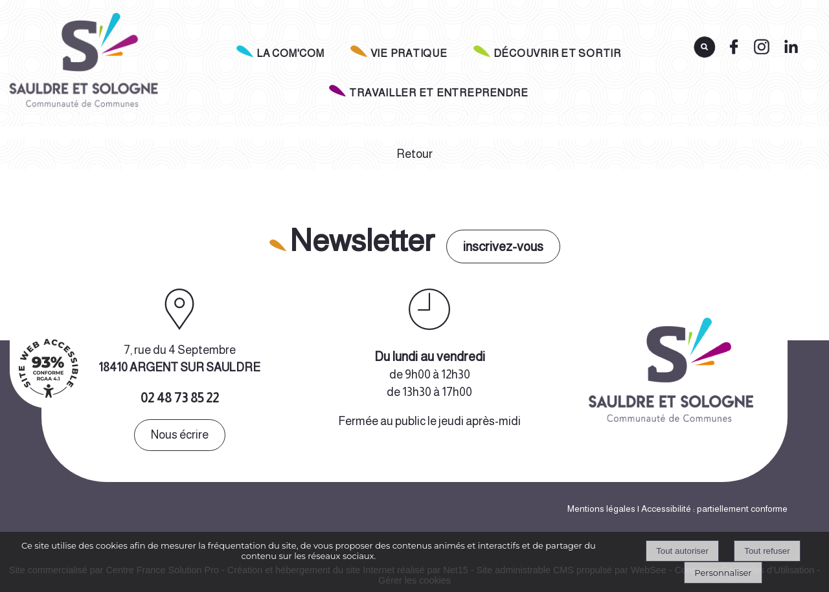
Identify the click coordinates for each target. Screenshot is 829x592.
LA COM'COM (290, 53)
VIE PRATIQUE (409, 53)
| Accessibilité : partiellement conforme (711, 508)
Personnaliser (722, 572)
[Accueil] (82, 64)
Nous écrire (180, 434)
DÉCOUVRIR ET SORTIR (557, 53)
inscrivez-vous (503, 246)
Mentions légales (601, 508)
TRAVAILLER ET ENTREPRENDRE (438, 92)
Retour (414, 154)
